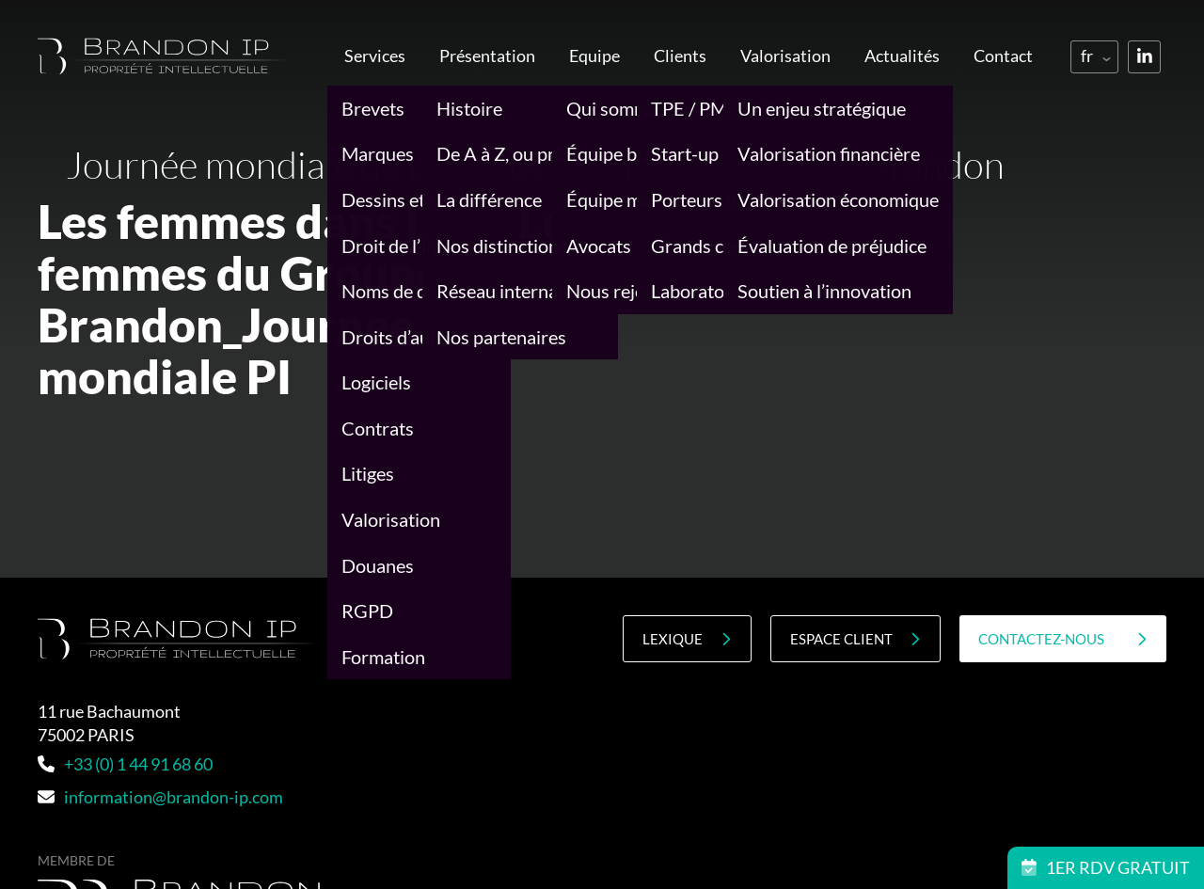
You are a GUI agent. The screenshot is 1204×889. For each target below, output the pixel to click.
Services (374, 55)
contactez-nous (1063, 639)
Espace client (855, 639)
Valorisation (785, 55)
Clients (680, 55)
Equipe (594, 55)
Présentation (487, 55)
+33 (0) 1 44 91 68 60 (125, 764)
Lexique (686, 639)
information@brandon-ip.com (160, 796)
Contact (1003, 55)
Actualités (902, 55)
